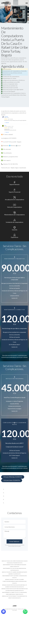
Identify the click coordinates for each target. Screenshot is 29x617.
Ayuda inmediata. (6, 69)
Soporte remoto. (6, 74)
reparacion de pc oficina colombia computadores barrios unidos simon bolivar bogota (14, 581)
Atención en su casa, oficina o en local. (11, 73)
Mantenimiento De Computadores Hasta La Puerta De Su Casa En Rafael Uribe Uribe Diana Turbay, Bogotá (13, 95)
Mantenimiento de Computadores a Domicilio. (14, 71)
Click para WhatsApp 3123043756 (12, 477)
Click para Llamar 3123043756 (11, 480)
